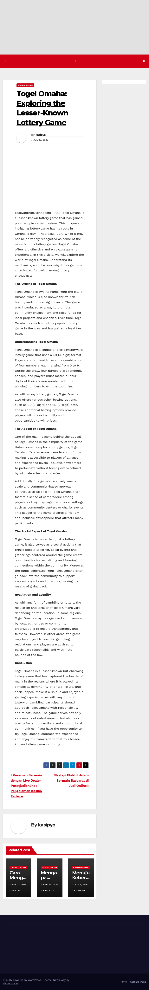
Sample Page (138, 981)
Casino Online (25, 85)
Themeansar (10, 983)
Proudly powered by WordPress (22, 979)
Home (123, 981)
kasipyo (41, 134)
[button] (144, 61)
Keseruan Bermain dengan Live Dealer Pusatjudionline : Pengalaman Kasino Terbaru (26, 785)
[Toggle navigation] (76, 61)
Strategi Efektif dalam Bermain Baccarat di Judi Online (71, 780)
